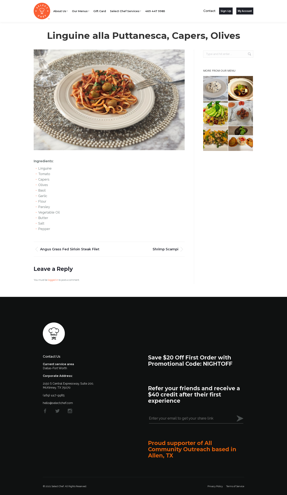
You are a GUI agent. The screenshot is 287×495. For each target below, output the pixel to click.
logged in (53, 280)
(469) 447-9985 (54, 395)
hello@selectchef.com (58, 403)
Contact (209, 11)
